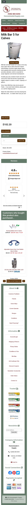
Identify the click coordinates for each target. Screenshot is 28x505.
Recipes (14, 313)
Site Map (14, 356)
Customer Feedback (14, 294)
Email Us (14, 462)
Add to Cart (21, 140)
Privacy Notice (14, 346)
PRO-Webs (14, 501)
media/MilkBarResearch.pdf (10, 153)
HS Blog (14, 23)
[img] (14, 173)
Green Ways (14, 303)
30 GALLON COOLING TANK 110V (14, 269)
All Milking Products (12, 28)
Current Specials (14, 308)
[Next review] (24, 195)
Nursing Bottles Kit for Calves (14, 230)
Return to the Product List (14, 281)
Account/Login (14, 336)
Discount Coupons (14, 366)
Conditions (14, 318)
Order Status (14, 375)
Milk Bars (21, 28)
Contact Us (22, 23)
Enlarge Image (14, 62)
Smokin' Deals (6, 23)
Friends (14, 298)
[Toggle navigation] (4, 2)
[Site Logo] (14, 9)
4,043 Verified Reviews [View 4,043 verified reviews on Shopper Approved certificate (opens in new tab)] (14, 175)
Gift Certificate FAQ (14, 361)
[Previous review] (4, 195)
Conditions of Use (14, 351)
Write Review (5, 117)
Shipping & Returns (14, 341)
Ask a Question (6, 131)
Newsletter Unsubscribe (14, 371)
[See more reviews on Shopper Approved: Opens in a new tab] (12, 205)
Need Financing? (19, 20)
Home (4, 20)
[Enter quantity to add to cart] (10, 140)
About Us (10, 20)
